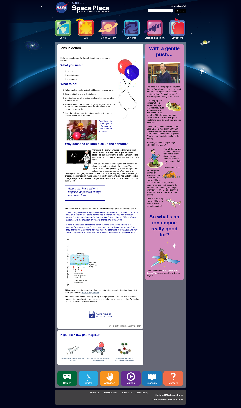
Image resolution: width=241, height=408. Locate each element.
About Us (94, 392)
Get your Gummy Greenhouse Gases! (124, 359)
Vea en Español (178, 6)
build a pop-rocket (90, 293)
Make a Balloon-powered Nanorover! (98, 359)
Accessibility (141, 392)
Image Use (126, 392)
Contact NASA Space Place (169, 395)
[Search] (160, 10)
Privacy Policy (110, 392)
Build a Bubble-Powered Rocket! (72, 359)
